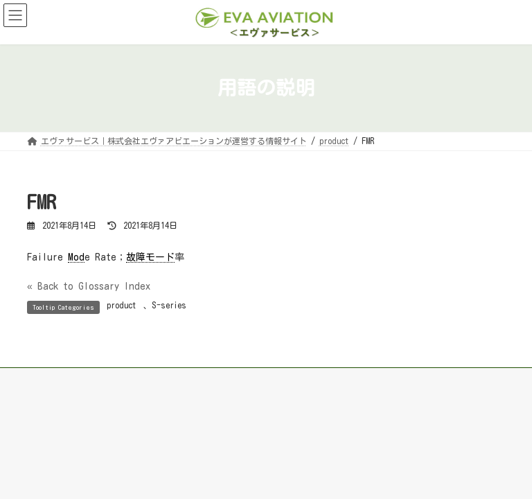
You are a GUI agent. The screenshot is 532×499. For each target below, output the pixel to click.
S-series (169, 305)
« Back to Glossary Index (88, 286)
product (121, 305)
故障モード (150, 257)
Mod (76, 257)
